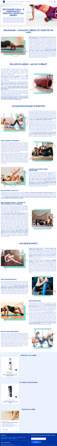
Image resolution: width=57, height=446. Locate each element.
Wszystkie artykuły (4, 438)
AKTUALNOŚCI (21, 1)
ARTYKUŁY (16, 1)
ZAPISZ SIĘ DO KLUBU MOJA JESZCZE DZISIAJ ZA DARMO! (43, 435)
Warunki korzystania (4, 437)
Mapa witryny (15, 438)
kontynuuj (36, 442)
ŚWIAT (27, 1)
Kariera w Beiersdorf (10, 444)
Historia (3, 444)
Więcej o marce (5, 442)
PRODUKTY (10, 1)
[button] (16, 370)
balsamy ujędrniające (41, 172)
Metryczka (10, 438)
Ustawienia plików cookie (21, 437)
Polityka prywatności (12, 437)
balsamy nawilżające (52, 172)
